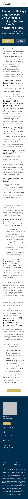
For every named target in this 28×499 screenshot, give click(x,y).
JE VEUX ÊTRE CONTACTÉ (14, 391)
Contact (7, 423)
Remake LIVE (16, 460)
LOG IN (15, 462)
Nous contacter (20, 41)
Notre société (6, 443)
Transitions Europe (18, 457)
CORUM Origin (17, 464)
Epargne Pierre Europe (8, 464)
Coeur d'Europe (6, 460)
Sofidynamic (5, 462)
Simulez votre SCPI (7, 41)
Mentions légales (6, 450)
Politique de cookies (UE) (8, 447)
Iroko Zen (5, 457)
